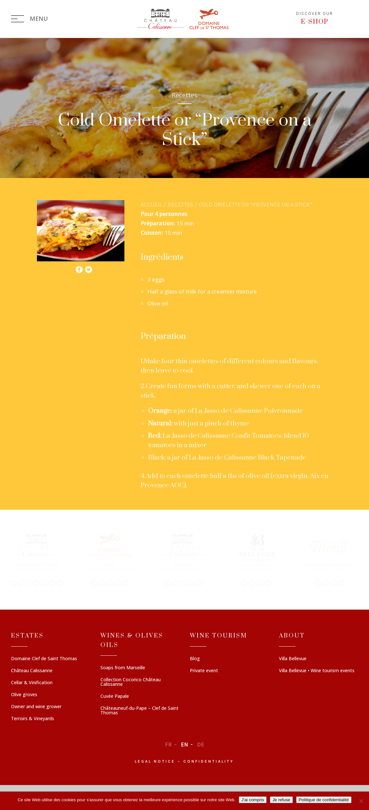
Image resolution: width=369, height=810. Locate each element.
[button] (36, 559)
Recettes (180, 204)
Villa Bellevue (292, 658)
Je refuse (281, 799)
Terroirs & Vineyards (32, 718)
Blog (195, 658)
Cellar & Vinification (31, 682)
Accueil (151, 204)
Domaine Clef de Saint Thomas (44, 658)
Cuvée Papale (114, 696)
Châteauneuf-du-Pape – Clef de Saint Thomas (139, 711)
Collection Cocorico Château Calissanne (130, 682)
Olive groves (24, 694)
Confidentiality (208, 761)
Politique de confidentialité (324, 799)
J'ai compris (252, 799)
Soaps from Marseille (122, 668)
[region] (184, 560)
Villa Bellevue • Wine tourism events (316, 670)
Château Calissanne (31, 670)
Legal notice (155, 761)
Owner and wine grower (36, 706)
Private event (204, 670)
